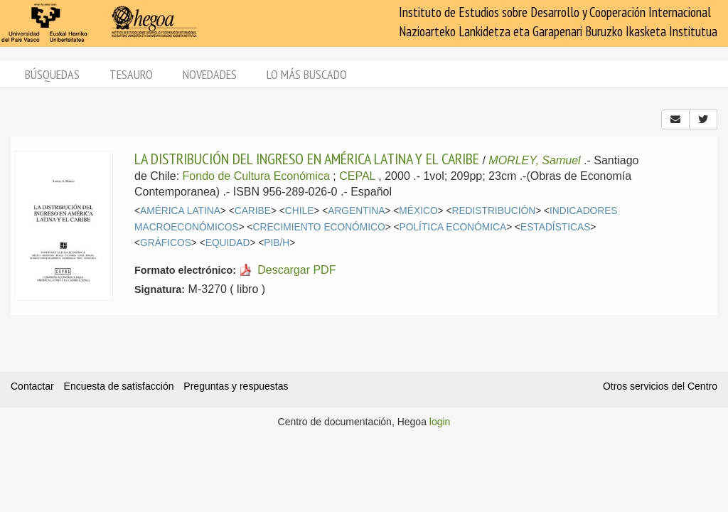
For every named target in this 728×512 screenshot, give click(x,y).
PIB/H (276, 243)
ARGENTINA (356, 211)
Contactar (32, 386)
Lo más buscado (307, 74)
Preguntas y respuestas (235, 386)
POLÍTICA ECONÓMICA (453, 227)
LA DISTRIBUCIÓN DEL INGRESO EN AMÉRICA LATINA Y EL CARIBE (306, 159)
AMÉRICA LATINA (180, 211)
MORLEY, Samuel (534, 160)
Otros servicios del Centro (660, 386)
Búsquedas (52, 74)
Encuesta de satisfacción (119, 386)
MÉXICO (418, 211)
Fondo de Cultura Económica (256, 176)
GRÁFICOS (165, 243)
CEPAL (357, 176)
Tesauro (131, 74)
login (440, 421)
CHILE (299, 211)
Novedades (210, 74)
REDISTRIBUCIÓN (493, 211)
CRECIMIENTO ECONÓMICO (319, 227)
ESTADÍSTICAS (555, 227)
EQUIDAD (227, 243)
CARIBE (253, 211)
